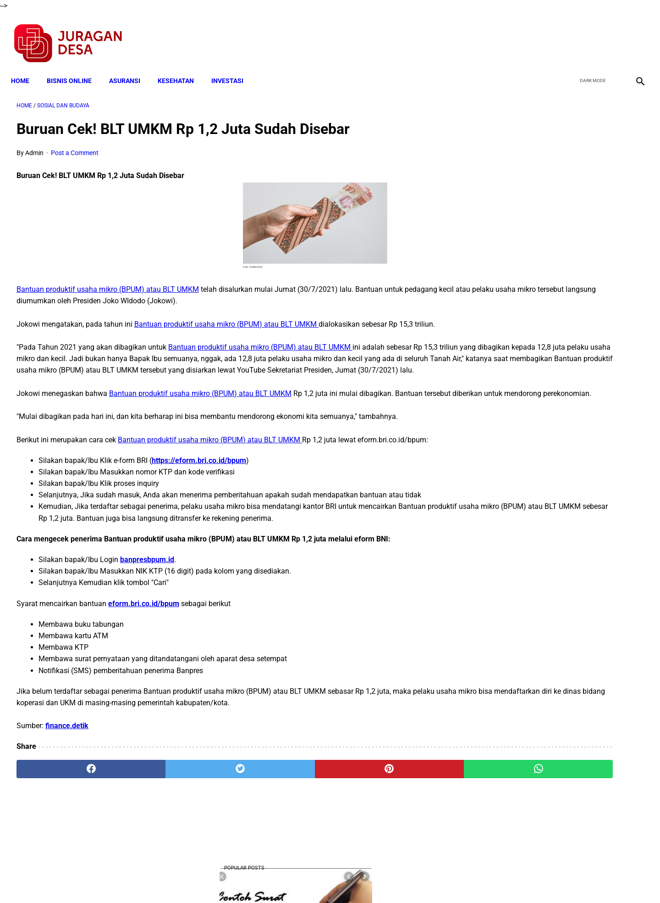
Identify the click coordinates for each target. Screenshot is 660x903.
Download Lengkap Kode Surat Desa (548, 493)
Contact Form (401, 879)
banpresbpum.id (147, 586)
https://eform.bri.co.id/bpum (199, 475)
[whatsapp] (386, 795)
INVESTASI (233, 67)
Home (25, 67)
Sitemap (360, 879)
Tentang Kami (449, 879)
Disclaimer (325, 879)
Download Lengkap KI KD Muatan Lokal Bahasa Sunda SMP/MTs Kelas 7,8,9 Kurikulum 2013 (553, 436)
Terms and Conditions (222, 879)
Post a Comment (75, 145)
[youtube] (612, 35)
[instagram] (634, 35)
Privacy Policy (281, 879)
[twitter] (590, 35)
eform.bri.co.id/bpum (143, 630)
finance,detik (66, 752)
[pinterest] (280, 795)
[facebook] (569, 35)
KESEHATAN (181, 67)
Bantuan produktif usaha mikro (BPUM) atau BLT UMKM (107, 281)
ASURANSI (130, 67)
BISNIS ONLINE (74, 67)
